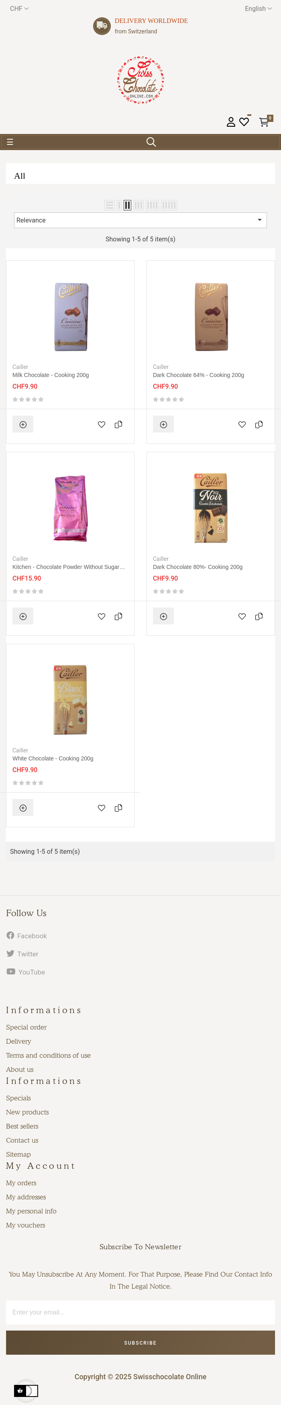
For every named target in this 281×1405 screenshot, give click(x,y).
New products (27, 1112)
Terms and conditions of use (48, 1055)
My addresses (26, 1197)
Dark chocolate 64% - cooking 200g (198, 375)
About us (19, 1069)
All (19, 176)
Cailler (20, 367)
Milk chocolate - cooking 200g (50, 375)
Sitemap (18, 1154)
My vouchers (25, 1225)
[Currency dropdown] (19, 9)
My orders (21, 1183)
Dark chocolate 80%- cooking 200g (197, 567)
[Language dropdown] (258, 9)
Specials (18, 1098)
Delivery (18, 1041)
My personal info (31, 1211)
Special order (26, 1027)
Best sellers (22, 1126)
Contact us (22, 1140)
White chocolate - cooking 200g (53, 758)
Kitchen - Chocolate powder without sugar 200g (65, 567)
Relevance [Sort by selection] (140, 220)
